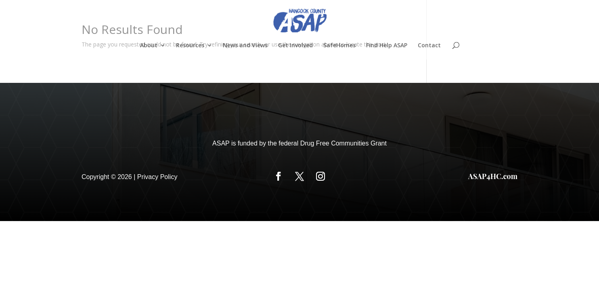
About (148, 45)
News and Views (245, 45)
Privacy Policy (157, 176)
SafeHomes (339, 45)
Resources (190, 45)
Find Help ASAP (386, 45)
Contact (429, 45)
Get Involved (295, 45)
